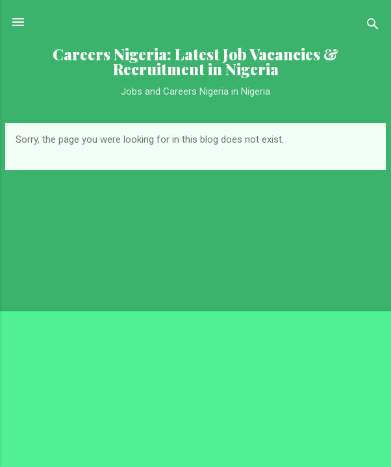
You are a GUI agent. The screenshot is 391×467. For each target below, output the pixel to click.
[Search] (373, 26)
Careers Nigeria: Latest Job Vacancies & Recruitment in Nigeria (195, 61)
